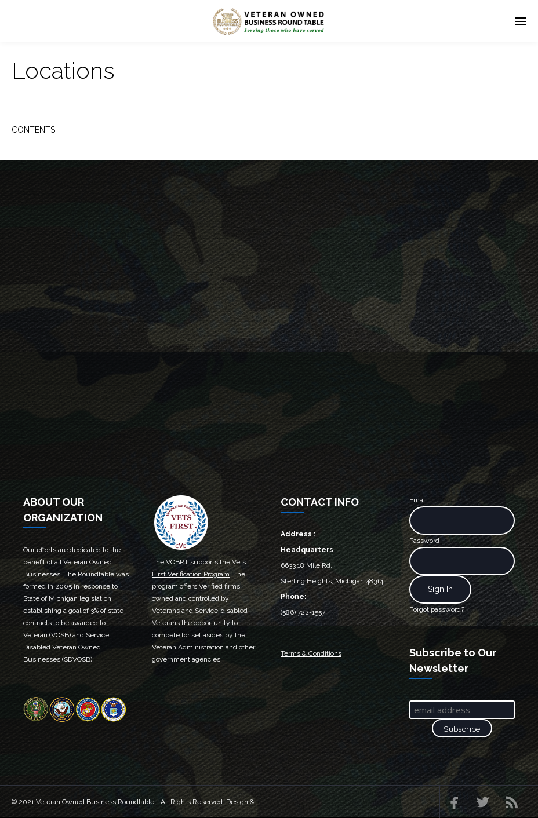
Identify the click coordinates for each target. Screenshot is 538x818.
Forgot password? (436, 609)
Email (418, 500)
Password (424, 540)
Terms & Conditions (311, 653)
